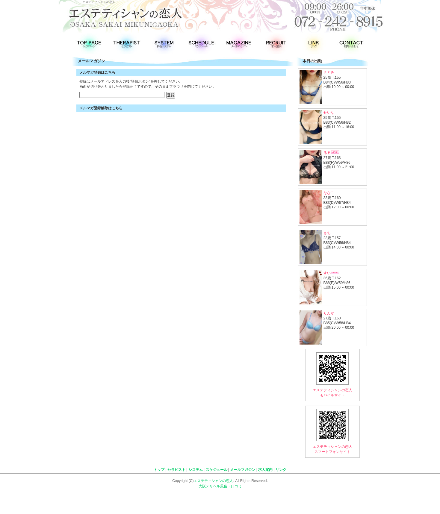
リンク (281, 470)
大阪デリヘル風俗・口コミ (220, 486)
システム (195, 470)
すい (331, 273)
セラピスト (176, 470)
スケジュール (216, 470)
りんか (328, 313)
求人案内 (265, 470)
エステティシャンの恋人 (213, 481)
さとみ (328, 72)
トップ (159, 470)
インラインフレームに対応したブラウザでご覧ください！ (182, 89)
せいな (328, 112)
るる (331, 153)
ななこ (328, 193)
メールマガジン (242, 470)
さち (327, 233)
